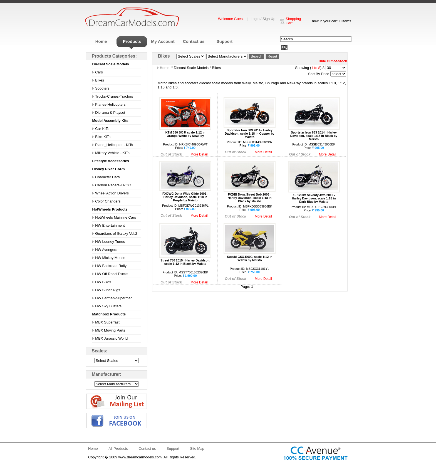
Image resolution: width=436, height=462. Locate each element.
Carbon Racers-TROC (111, 185)
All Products (118, 448)
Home (101, 41)
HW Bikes (101, 282)
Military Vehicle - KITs (111, 153)
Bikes (98, 80)
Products (132, 41)
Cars (97, 72)
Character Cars (106, 177)
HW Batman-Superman (112, 298)
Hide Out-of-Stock (333, 61)
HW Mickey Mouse (108, 258)
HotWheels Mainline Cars (114, 217)
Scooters (101, 88)
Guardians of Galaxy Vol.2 (114, 233)
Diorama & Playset (108, 112)
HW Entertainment (108, 225)
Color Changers (106, 201)
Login (255, 19)
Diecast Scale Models (191, 68)
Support (225, 41)
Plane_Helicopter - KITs (112, 145)
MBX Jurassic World (110, 338)
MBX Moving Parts (108, 330)
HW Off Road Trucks (110, 274)
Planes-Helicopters (109, 104)
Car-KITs (100, 129)
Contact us (194, 41)
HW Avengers (104, 250)
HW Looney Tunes (108, 241)
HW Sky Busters (107, 306)
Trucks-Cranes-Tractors (112, 96)
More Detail (198, 154)
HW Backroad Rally (109, 266)
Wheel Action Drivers (110, 193)
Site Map (197, 448)
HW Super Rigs (106, 290)
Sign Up (268, 19)
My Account (162, 41)
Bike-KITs (101, 137)
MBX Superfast (106, 322)
